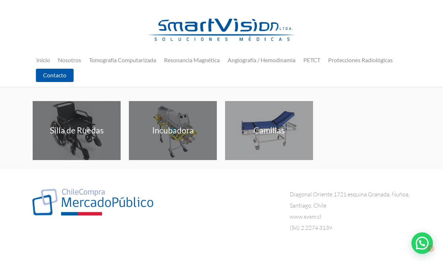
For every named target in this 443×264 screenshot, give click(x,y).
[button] (422, 243)
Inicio (43, 59)
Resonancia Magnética (192, 59)
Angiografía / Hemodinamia (261, 59)
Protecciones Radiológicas (360, 59)
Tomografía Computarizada (122, 59)
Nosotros (69, 59)
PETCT (311, 59)
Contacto (54, 75)
